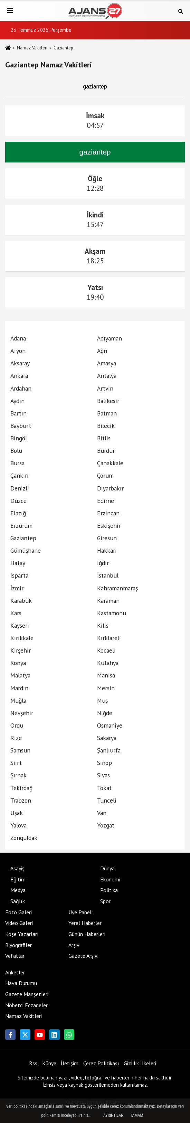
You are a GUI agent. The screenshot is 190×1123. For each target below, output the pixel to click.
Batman (107, 413)
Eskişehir (109, 526)
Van (101, 813)
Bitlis (104, 438)
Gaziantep (23, 538)
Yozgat (105, 825)
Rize (16, 738)
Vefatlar (15, 955)
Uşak (16, 813)
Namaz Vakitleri (32, 48)
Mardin (19, 688)
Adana (18, 338)
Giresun (107, 538)
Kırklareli (109, 638)
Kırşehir (20, 650)
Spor (105, 901)
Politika (109, 890)
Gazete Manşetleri (26, 994)
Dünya (107, 868)
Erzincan (108, 513)
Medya (18, 890)
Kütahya (107, 663)
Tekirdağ (21, 788)
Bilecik (106, 426)
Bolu (16, 451)
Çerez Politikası (101, 1063)
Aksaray (20, 363)
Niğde (104, 713)
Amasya (106, 363)
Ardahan (20, 388)
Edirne (105, 501)
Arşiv (73, 945)
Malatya (20, 675)
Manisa (106, 675)
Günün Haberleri (86, 933)
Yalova (18, 825)
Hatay (17, 563)
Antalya (106, 376)
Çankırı (19, 475)
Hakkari (107, 550)
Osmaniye (109, 725)
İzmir (16, 588)
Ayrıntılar (113, 1115)
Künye (49, 1063)
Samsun (20, 750)
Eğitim (18, 879)
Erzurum (21, 526)
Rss (33, 1063)
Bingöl (18, 438)
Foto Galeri (18, 912)
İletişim (69, 1063)
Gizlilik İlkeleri (140, 1063)
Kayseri (19, 625)
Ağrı (102, 351)
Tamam (136, 1115)
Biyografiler (18, 945)
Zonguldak (23, 838)
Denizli (19, 488)
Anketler (15, 972)
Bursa (17, 463)
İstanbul (107, 575)
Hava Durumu (21, 983)
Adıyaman (109, 338)
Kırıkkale (22, 638)
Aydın (17, 401)
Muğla (18, 700)
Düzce (18, 501)
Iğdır (103, 563)
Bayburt (20, 426)
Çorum (105, 475)
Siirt (16, 763)
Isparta (19, 575)
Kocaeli (106, 650)
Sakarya (106, 738)
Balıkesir (108, 401)
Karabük (21, 601)
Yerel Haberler (85, 922)
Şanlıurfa (109, 750)
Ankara (19, 376)
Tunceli (106, 800)
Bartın (18, 413)
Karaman (108, 601)
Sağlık (17, 901)
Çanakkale (110, 463)
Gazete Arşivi (83, 955)
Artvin (105, 388)
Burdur (106, 451)
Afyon (18, 351)
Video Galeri (19, 922)
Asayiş (17, 868)
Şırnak (18, 775)
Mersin (106, 688)
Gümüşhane (25, 550)
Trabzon (20, 800)
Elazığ (18, 513)
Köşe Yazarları (22, 933)
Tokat (104, 788)
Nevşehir (21, 713)
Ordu (16, 725)
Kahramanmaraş (117, 588)
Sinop (104, 763)
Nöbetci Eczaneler (26, 1005)
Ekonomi (110, 879)
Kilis (102, 625)
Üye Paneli (80, 912)
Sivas (103, 775)
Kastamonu (111, 613)
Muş (102, 700)
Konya (18, 663)
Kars (15, 613)
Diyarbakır (110, 488)
